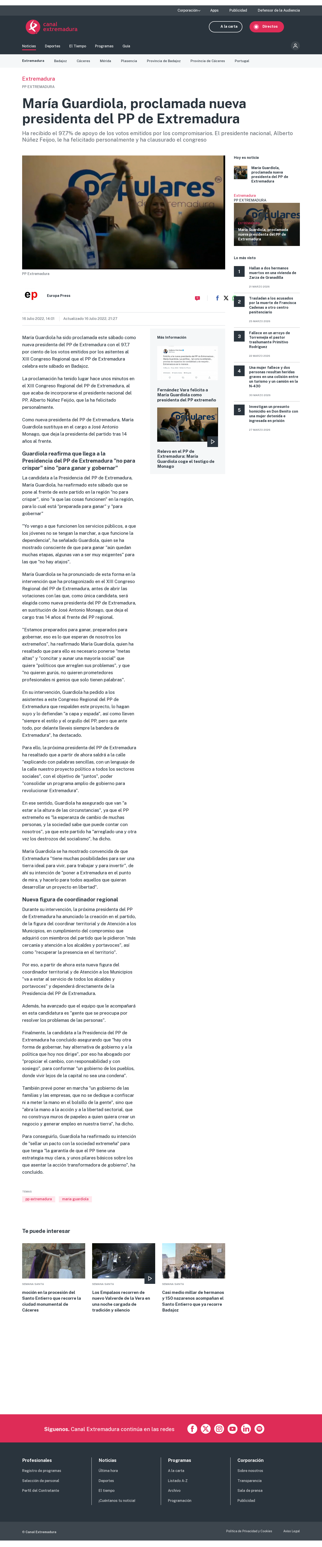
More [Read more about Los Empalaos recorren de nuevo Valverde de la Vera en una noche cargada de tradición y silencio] (123, 1282)
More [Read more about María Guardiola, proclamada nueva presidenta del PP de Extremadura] (267, 179)
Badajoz (61, 65)
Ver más (267, 224)
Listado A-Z (178, 1487)
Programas (104, 48)
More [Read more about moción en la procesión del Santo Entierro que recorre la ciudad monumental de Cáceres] (53, 1282)
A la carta (232, 28)
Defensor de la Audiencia (279, 10)
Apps (214, 10)
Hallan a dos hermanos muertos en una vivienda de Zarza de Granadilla (272, 277)
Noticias (29, 48)
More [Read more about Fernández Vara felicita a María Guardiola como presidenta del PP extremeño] (187, 381)
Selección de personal (40, 1487)
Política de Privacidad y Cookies (249, 1537)
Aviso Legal (291, 1537)
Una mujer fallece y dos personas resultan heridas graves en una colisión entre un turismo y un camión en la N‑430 (273, 380)
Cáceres (85, 65)
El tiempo (106, 1497)
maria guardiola (75, 1203)
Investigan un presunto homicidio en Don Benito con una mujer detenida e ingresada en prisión (273, 418)
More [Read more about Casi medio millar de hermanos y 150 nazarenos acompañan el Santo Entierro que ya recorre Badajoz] (193, 1282)
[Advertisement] (156, 1389)
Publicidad (238, 10)
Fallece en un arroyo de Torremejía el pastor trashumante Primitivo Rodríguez (269, 344)
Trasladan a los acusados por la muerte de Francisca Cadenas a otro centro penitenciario (272, 309)
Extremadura (33, 65)
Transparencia (249, 1487)
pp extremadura (38, 1203)
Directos (273, 28)
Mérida (107, 65)
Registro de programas (41, 1477)
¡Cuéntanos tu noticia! (117, 1507)
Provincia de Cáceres (211, 65)
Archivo (174, 1497)
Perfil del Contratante (40, 1497)
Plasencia (131, 65)
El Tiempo (77, 48)
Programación (179, 1507)
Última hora (108, 1477)
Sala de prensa (250, 1497)
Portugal (246, 65)
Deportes (52, 48)
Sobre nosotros (250, 1477)
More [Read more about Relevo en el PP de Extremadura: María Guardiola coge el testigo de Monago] (187, 449)
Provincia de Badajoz (166, 65)
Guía (126, 48)
